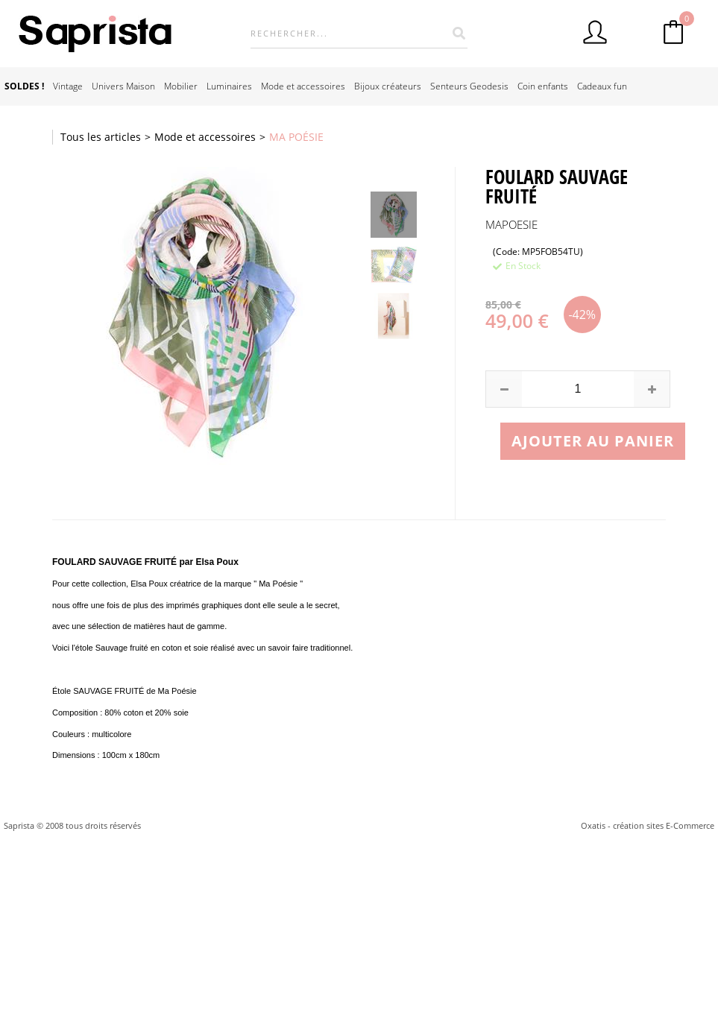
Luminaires (229, 86)
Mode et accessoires (303, 86)
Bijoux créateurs (387, 86)
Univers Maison (123, 86)
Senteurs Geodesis (469, 86)
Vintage (68, 86)
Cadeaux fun (602, 86)
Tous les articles (100, 137)
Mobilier (181, 86)
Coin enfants (542, 86)
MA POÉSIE (296, 137)
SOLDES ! (24, 86)
